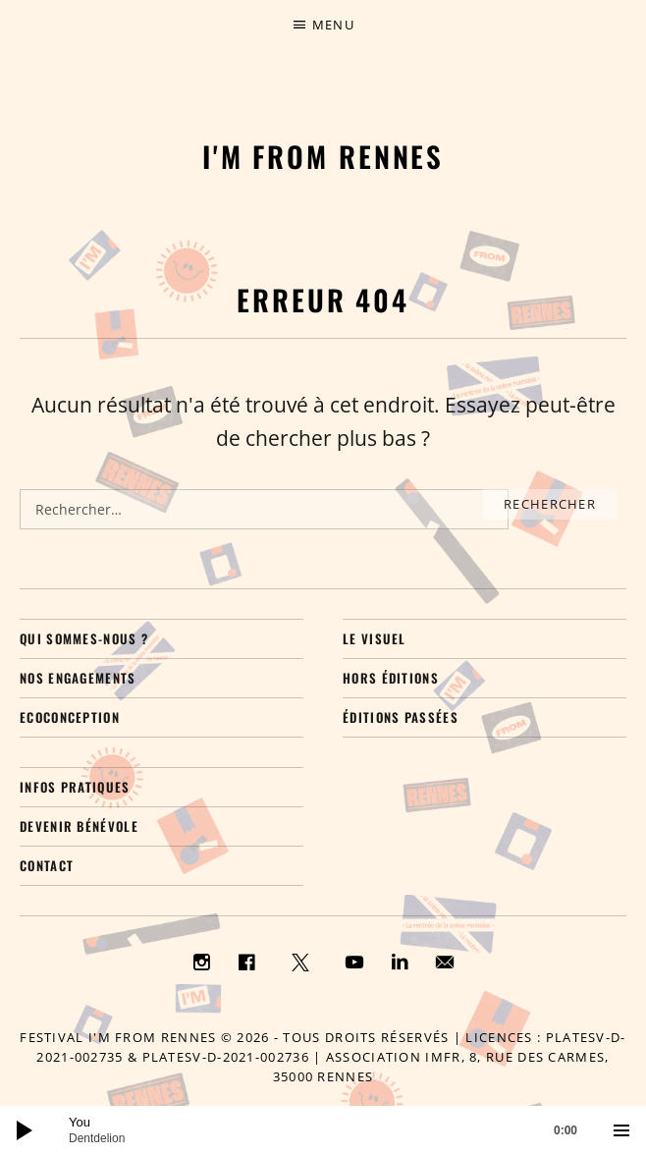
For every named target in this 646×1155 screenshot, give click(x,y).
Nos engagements (78, 678)
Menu (333, 24)
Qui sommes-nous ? (84, 638)
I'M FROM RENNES (323, 156)
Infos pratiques (75, 787)
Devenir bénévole (79, 826)
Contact (47, 865)
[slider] (333, 1130)
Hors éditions (391, 678)
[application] (323, 1130)
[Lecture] (24, 1130)
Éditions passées (400, 717)
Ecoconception (70, 717)
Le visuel (374, 638)
